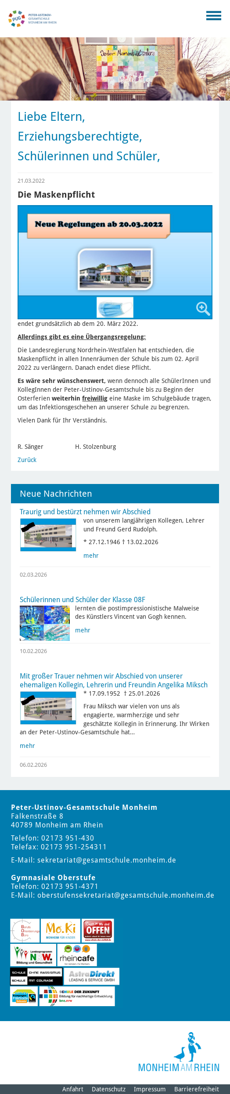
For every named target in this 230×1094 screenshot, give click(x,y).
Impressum (150, 1089)
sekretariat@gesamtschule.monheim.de (106, 860)
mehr (91, 555)
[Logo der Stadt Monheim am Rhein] (179, 1051)
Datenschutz (109, 1089)
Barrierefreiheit (196, 1089)
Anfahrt (72, 1089)
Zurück (27, 459)
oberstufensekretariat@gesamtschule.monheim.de (126, 895)
